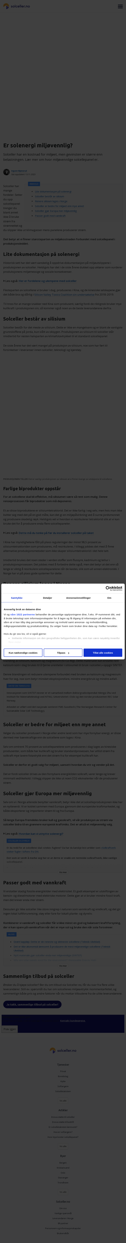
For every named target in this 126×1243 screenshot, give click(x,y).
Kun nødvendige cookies (23, 652)
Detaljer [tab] (47, 597)
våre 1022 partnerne (22, 614)
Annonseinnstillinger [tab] (78, 597)
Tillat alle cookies (103, 652)
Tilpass (63, 652)
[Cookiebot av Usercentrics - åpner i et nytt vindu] (108, 588)
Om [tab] (109, 597)
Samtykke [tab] (17, 597)
